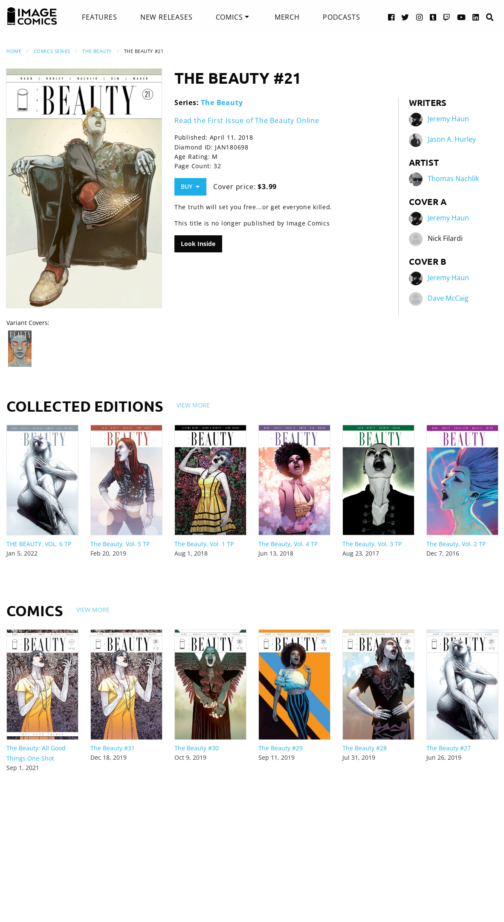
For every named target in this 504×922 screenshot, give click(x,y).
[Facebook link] (391, 16)
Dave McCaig (448, 298)
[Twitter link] (405, 16)
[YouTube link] (461, 16)
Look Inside (198, 244)
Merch (287, 17)
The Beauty (97, 51)
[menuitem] (99, 17)
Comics (229, 17)
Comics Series (52, 51)
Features (99, 17)
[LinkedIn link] (475, 16)
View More (193, 405)
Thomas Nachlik (453, 178)
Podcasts (341, 17)
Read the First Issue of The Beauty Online (246, 120)
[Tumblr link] (433, 16)
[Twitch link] (446, 16)
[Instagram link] (419, 16)
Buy (190, 186)
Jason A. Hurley (452, 139)
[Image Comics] (32, 16)
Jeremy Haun (448, 118)
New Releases (166, 17)
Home (13, 51)
